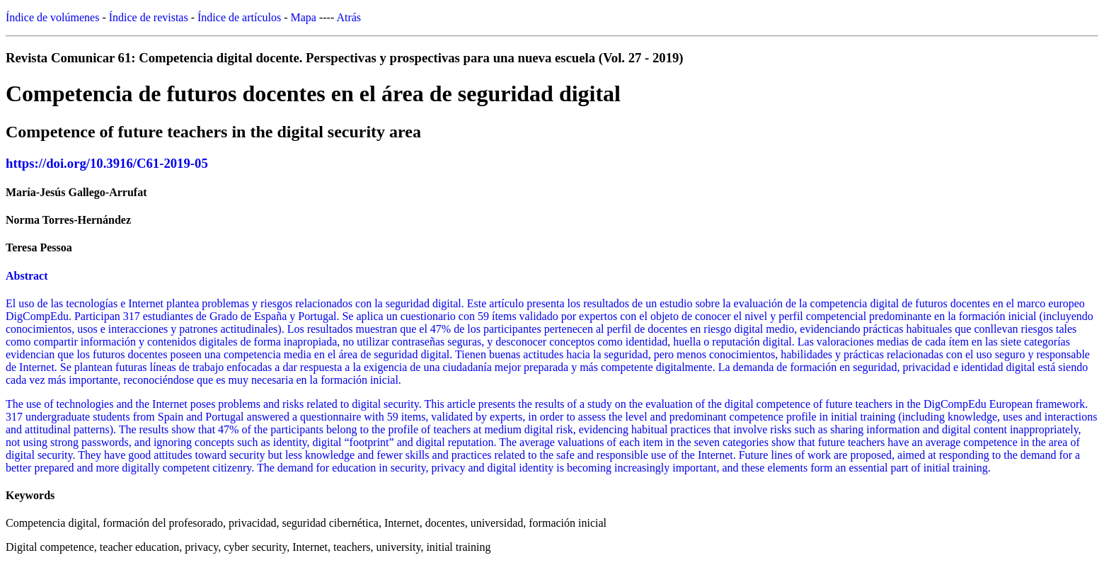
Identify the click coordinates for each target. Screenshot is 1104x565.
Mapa (303, 17)
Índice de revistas (148, 17)
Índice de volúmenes (52, 17)
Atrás (348, 17)
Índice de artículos (239, 17)
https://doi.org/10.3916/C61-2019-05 (107, 163)
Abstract (27, 276)
